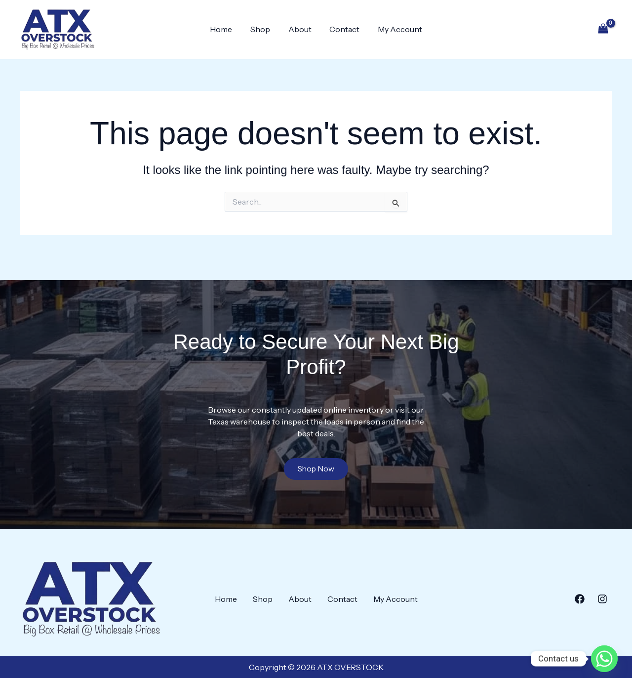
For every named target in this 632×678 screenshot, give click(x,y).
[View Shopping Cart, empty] (602, 29)
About (300, 29)
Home (226, 29)
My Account (395, 29)
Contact (342, 29)
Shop (263, 29)
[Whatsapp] (604, 652)
